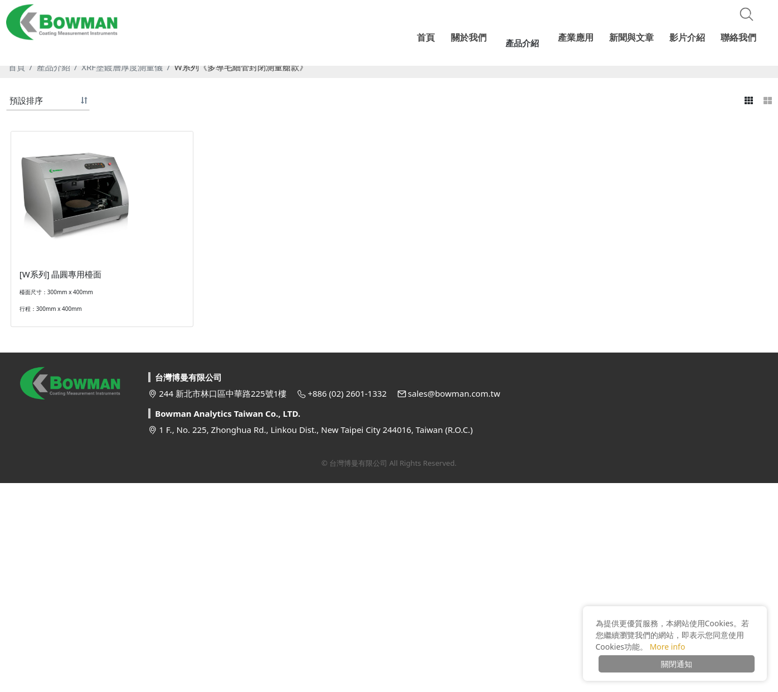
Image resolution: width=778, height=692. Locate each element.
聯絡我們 (738, 36)
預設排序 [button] (26, 255)
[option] (389, 133)
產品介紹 (53, 221)
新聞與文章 (633, 36)
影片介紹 (688, 36)
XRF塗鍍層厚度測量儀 (122, 221)
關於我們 (479, 36)
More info (667, 646)
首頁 (16, 221)
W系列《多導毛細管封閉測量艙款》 (241, 221)
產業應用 (579, 36)
